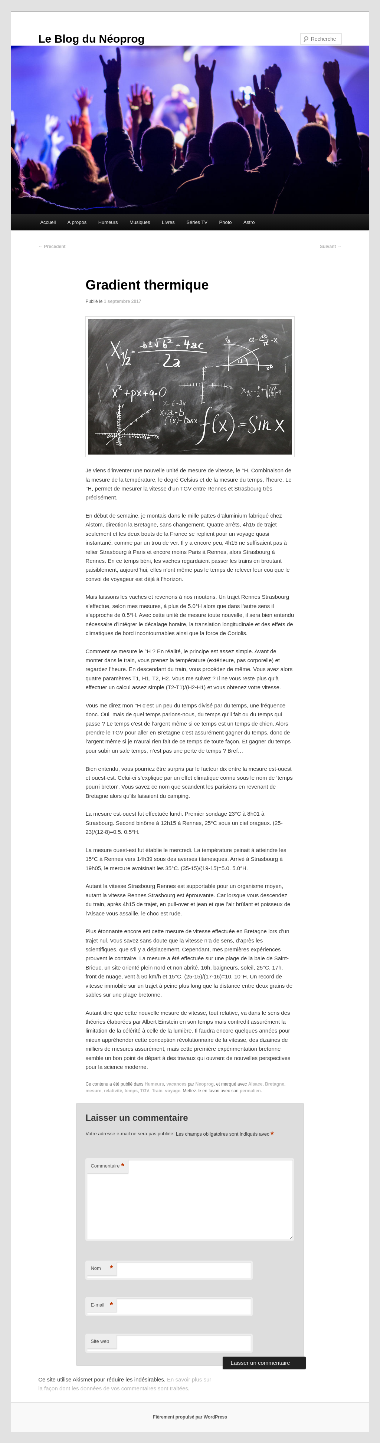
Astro (249, 222)
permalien (250, 1090)
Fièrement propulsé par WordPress (190, 1417)
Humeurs (108, 222)
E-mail (102, 1305)
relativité (113, 1090)
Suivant (331, 246)
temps (131, 1090)
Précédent (51, 246)
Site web (100, 1341)
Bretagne (274, 1084)
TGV (145, 1090)
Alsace (255, 1084)
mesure (93, 1090)
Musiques (140, 222)
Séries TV (196, 222)
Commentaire (107, 1166)
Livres (168, 222)
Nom (102, 1268)
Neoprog (205, 1084)
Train (157, 1090)
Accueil (48, 222)
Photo (225, 222)
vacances (177, 1084)
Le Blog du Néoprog (91, 39)
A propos (77, 222)
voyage (172, 1090)
